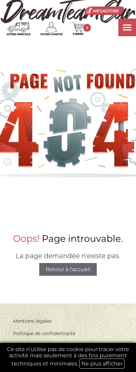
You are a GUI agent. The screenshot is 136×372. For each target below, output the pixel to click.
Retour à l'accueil (68, 269)
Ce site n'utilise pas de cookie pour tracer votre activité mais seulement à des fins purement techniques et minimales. (68, 357)
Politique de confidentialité (44, 333)
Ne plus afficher (102, 364)
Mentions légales (32, 321)
